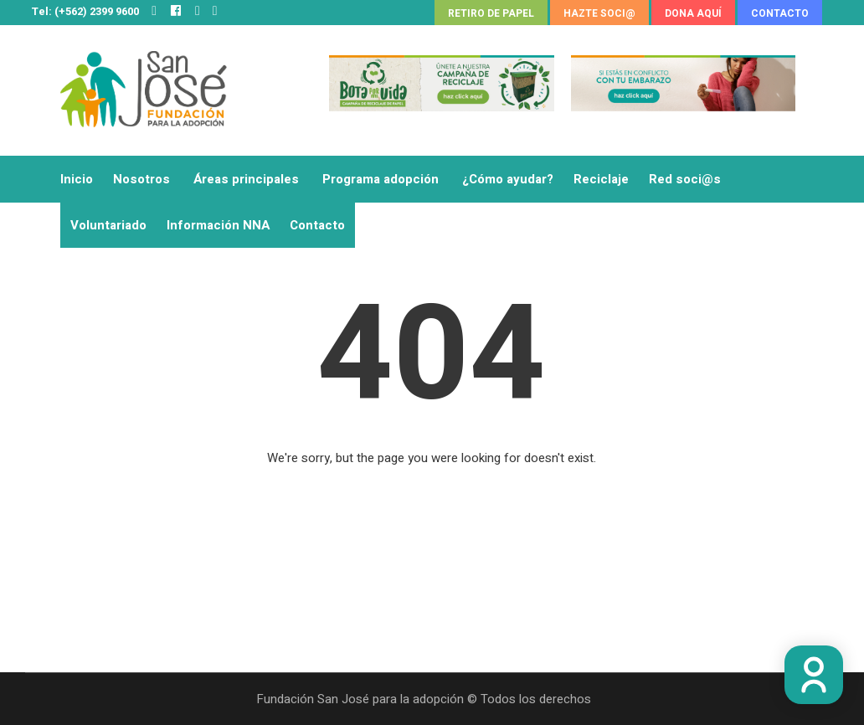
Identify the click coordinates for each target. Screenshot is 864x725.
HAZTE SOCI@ (599, 13)
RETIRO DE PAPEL (491, 13)
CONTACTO (780, 13)
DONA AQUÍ (693, 13)
